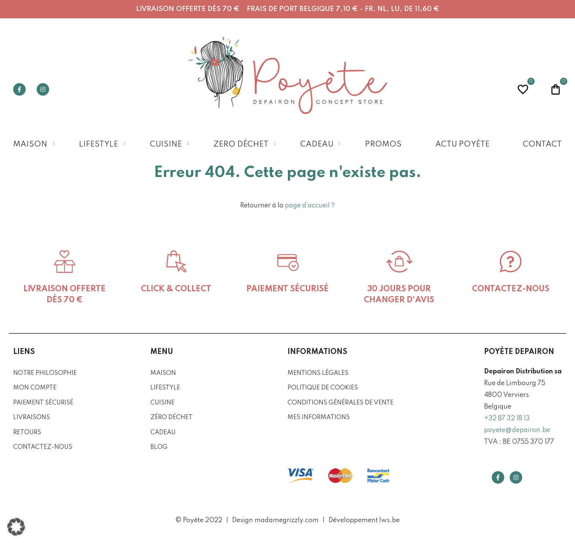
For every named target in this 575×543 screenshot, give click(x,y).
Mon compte (34, 388)
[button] (16, 527)
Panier (555, 88)
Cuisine (166, 144)
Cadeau (316, 144)
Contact (542, 144)
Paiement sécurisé (43, 403)
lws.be (389, 520)
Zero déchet (240, 144)
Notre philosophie (45, 373)
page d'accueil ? (310, 205)
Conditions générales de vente (340, 403)
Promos (383, 144)
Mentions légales (318, 373)
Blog (159, 447)
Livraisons (31, 417)
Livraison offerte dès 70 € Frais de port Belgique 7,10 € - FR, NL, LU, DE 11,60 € (287, 8)
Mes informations (319, 417)
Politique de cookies (323, 388)
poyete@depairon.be (517, 430)
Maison (30, 144)
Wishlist (523, 88)
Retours (27, 432)
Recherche (457, 89)
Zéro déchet (171, 417)
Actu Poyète (462, 144)
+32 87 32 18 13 (507, 418)
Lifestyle (98, 144)
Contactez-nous (42, 447)
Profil (490, 89)
